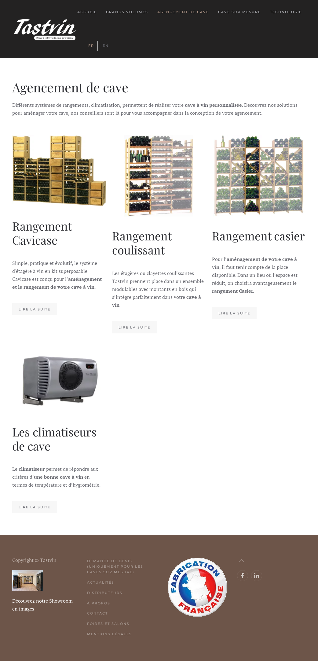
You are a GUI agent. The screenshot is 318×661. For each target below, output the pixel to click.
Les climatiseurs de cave (54, 439)
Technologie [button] (286, 12)
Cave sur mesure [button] (239, 12)
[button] (241, 561)
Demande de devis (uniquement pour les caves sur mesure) (115, 566)
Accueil (87, 12)
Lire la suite (34, 309)
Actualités (100, 582)
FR (91, 45)
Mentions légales (109, 634)
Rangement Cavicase (41, 233)
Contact (97, 613)
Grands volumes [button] (127, 12)
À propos (98, 603)
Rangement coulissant (141, 243)
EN (106, 45)
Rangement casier (258, 235)
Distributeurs (104, 593)
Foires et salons (108, 624)
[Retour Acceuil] (44, 29)
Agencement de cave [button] (183, 12)
